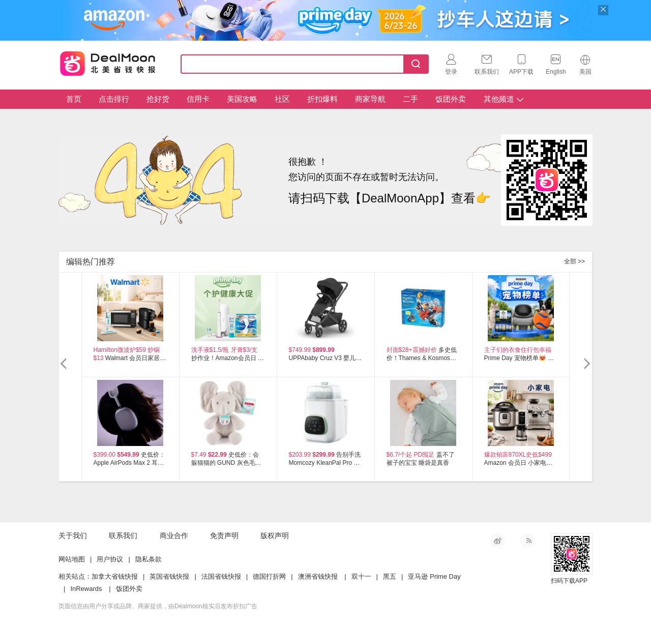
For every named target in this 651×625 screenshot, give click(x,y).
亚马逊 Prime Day (434, 576)
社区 (282, 99)
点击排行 (114, 99)
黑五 (389, 576)
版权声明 (274, 535)
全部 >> (574, 261)
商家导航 (370, 99)
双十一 (361, 576)
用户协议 (110, 559)
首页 (73, 99)
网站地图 (71, 559)
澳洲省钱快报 (318, 576)
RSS (528, 540)
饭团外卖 (450, 99)
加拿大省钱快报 (115, 576)
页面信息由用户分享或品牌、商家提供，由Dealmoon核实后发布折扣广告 (157, 606)
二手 (410, 99)
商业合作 (174, 535)
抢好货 (157, 99)
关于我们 (72, 535)
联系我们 (123, 535)
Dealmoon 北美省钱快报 (108, 62)
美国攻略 (242, 99)
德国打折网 (269, 576)
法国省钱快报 (221, 576)
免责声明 (224, 535)
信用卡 (198, 99)
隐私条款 (148, 559)
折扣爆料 (322, 99)
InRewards (86, 588)
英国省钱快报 (169, 576)
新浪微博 (497, 540)
